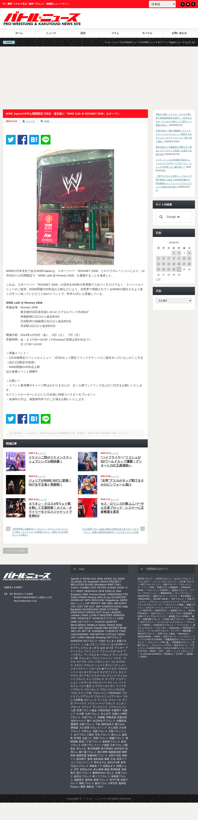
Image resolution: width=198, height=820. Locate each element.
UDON (121, 634)
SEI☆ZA (76, 631)
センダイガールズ (89, 672)
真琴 (123, 762)
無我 (89, 758)
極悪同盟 (81, 755)
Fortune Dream (98, 594)
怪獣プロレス (100, 738)
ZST (161, 651)
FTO (125, 594)
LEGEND (115, 612)
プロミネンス (91, 689)
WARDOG (77, 640)
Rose (74, 627)
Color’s (75, 587)
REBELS (92, 625)
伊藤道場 (111, 717)
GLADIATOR (118, 597)
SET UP (86, 631)
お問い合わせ (179, 33)
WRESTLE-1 (161, 610)
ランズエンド (100, 706)
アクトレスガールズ (111, 651)
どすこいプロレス (100, 644)
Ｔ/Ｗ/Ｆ (99, 786)
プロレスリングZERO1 (158, 590)
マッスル (102, 699)
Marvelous (183, 633)
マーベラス (80, 703)
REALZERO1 (78, 625)
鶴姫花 (90, 786)
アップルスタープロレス (98, 654)
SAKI (81, 627)
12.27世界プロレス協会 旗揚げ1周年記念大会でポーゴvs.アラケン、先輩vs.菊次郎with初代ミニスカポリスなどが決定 (110, 530)
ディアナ (110, 679)
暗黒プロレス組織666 (167, 587)
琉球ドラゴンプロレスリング (151, 616)
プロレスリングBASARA (107, 693)
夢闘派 (74, 727)
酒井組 (88, 779)
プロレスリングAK (81, 693)
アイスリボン (183, 625)
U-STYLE (110, 634)
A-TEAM (85, 578)
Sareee (89, 627)
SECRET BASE (118, 627)
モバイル (147, 33)
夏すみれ (120, 724)
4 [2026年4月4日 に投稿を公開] (189, 253)
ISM (103, 603)
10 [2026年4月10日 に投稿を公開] (184, 258)
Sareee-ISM (101, 627)
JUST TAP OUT (86, 606)
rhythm (102, 625)
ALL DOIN (119, 578)
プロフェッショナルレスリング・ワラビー (169, 602)
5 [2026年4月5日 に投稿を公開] (158, 258)
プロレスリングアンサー (108, 696)
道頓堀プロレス (177, 610)
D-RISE (111, 587)
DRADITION (143, 596)
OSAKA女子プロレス (104, 618)
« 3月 (158, 279)
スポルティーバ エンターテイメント (162, 607)
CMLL (117, 584)
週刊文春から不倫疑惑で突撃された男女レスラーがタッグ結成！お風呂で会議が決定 (174, 150)
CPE (93, 587)
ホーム (19, 33)
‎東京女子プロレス (146, 633)
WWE (46, 121)
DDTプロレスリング (150, 584)
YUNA (101, 640)
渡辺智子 (81, 758)
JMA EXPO (120, 603)
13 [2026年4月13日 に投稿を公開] (163, 264)
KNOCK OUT (94, 612)
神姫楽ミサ (95, 765)
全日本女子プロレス (104, 720)
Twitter (188, 4)
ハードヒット (110, 682)
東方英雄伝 (107, 748)
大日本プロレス (186, 581)
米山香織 (98, 769)
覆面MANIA (99, 772)
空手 (76, 769)
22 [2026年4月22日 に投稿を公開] (174, 269)
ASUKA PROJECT (110, 581)
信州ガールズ (78, 720)
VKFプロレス (114, 637)
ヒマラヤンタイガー (103, 686)
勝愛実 (74, 724)
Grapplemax (112, 600)
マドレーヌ (114, 699)
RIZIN (143, 657)
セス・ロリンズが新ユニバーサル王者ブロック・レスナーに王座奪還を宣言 (122, 507)
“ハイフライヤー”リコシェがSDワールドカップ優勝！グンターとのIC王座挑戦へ (121, 461)
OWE (74, 621)
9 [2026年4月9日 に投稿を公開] (178, 258)
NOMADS (119, 615)
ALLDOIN (76, 581)
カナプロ (81, 661)
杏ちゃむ (81, 748)
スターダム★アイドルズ (103, 668)
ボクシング (90, 699)
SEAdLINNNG (144, 636)
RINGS (111, 625)
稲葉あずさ (109, 765)
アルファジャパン (102, 658)
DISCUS (110, 591)
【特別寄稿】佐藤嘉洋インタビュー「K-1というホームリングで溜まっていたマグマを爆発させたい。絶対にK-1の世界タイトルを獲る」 (40, 532)
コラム (115, 33)
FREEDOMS (114, 594)
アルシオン (85, 658)
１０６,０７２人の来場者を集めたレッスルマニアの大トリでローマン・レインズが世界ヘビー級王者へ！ (174, 163)
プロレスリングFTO (161, 645)
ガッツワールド (182, 593)
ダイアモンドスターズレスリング (98, 675)
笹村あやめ (86, 769)
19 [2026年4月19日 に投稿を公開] (158, 269)
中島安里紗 (104, 710)
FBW (85, 594)
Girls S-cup (103, 597)
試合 (83, 33)
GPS (87, 600)
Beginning (174, 628)
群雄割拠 (115, 769)
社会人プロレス (79, 765)
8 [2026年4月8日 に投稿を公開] (173, 258)
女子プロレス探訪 (84, 734)
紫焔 (106, 769)
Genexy (92, 597)
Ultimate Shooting (95, 637)
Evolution (76, 594)
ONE (73, 618)
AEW (100, 578)
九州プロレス (92, 713)
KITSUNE (113, 609)
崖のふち (116, 734)
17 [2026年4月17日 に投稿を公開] (184, 264)
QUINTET (111, 621)
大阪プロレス (100, 731)
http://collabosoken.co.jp (25, 601)
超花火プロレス (82, 776)
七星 (73, 710)
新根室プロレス (111, 741)
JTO (73, 606)
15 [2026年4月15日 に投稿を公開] (174, 264)
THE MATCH (97, 634)
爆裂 (106, 758)
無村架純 (98, 758)
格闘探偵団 (114, 752)
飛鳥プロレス (86, 783)
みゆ (102, 647)
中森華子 (116, 710)
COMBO (85, 587)
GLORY (179, 654)
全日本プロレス (163, 578)
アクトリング (91, 651)
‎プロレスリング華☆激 (158, 642)
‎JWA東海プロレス (180, 642)
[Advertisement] (99, 78)
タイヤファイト (109, 672)
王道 (112, 758)
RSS (182, 4)
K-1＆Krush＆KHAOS (150, 654)
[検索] (173, 217)
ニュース (51, 33)
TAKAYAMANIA (80, 634)
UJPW (80, 637)
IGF (87, 603)
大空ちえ (86, 731)
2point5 (75, 578)
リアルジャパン (117, 706)
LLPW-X (94, 615)
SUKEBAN (98, 631)
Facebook (193, 4)
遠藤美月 (79, 779)
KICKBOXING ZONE (94, 609)
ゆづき (110, 647)
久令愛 (80, 713)
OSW (120, 618)
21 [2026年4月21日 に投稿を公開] (168, 269)
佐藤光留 (122, 717)
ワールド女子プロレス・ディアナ (163, 631)
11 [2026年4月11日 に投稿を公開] (189, 258)
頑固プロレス (159, 596)
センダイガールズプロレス (170, 622)
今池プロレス (88, 717)
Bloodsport (100, 584)
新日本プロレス (145, 578)
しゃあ (85, 644)
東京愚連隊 (93, 748)
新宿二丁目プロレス (90, 741)
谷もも (110, 772)
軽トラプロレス (101, 776)
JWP (98, 606)
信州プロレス (169, 636)
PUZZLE (100, 621)
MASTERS (106, 615)
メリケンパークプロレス (101, 703)
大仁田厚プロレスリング (93, 727)
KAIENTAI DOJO (111, 606)
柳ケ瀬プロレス (87, 752)
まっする (94, 647)
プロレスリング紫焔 (173, 605)
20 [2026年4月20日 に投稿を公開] (163, 269)
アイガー (119, 647)
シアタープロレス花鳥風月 (179, 613)
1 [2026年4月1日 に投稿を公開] (173, 253)
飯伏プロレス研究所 (106, 783)
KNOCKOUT (78, 612)
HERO (124, 600)
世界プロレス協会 (87, 710)
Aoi (84, 581)
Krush (106, 612)
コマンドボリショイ (98, 661)
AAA (93, 578)
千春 (97, 724)
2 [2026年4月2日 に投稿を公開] (178, 253)
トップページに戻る (15, 550)
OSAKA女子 (84, 618)
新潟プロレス (180, 645)
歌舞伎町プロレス (97, 755)
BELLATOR (77, 584)
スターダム (161, 628)
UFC (73, 637)
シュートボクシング (106, 665)
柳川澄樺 (102, 752)
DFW (101, 591)
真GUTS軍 (114, 762)
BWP (111, 584)
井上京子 (106, 713)
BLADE (89, 584)
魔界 (82, 786)
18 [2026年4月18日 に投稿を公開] (189, 264)
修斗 (89, 720)
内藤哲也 (121, 720)
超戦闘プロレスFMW (179, 616)
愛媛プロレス (117, 738)
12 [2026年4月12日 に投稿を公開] (158, 264)
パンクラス (184, 636)
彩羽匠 (77, 738)
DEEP (79, 591)
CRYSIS (101, 587)
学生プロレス (102, 734)
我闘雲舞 (187, 631)
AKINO (108, 578)
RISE (119, 625)
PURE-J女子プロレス (173, 619)
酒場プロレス (100, 779)
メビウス (173, 596)
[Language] (162, 4)
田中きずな (100, 762)
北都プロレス (86, 724)
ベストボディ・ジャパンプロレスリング (157, 581)
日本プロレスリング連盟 (95, 745)
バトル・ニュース (95, 798)
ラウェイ (86, 706)
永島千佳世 (114, 755)
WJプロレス (90, 640)
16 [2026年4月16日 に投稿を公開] (179, 264)
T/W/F (122, 631)
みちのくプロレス (182, 578)
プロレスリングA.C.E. (112, 689)
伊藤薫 (101, 717)
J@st (110, 603)
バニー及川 (85, 686)
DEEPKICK (90, 591)
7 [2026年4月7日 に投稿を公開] (168, 258)
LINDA (84, 615)
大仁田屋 (113, 727)
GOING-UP (77, 600)
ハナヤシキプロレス (90, 682)
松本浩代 (119, 748)
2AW (151, 587)
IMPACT (95, 603)
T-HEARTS (111, 631)
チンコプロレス (95, 679)
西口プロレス (83, 772)
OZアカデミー (86, 621)
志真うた (87, 738)
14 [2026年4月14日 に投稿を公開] (168, 264)
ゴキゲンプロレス (84, 665)
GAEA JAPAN (79, 597)
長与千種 (114, 779)
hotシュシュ (77, 603)
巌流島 (190, 654)
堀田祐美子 (107, 724)
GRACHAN (97, 600)
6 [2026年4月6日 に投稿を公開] (163, 258)
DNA (118, 591)
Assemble (93, 581)
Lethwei (75, 615)
